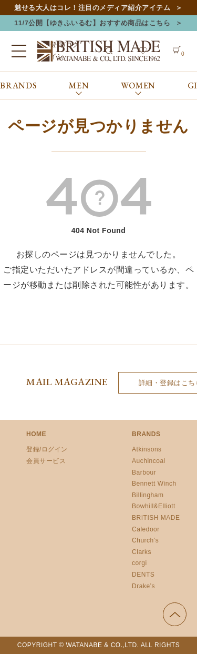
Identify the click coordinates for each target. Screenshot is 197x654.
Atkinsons (147, 449)
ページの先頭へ (174, 614)
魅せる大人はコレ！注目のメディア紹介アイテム (92, 8)
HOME (36, 434)
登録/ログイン (47, 449)
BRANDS (18, 85)
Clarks (141, 552)
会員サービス (46, 461)
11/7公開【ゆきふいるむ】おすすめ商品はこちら (92, 23)
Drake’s (143, 586)
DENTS (143, 574)
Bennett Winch (154, 483)
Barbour (144, 472)
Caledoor (146, 529)
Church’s (145, 540)
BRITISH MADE (156, 517)
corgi (139, 563)
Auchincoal (148, 461)
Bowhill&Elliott (153, 506)
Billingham (147, 495)
